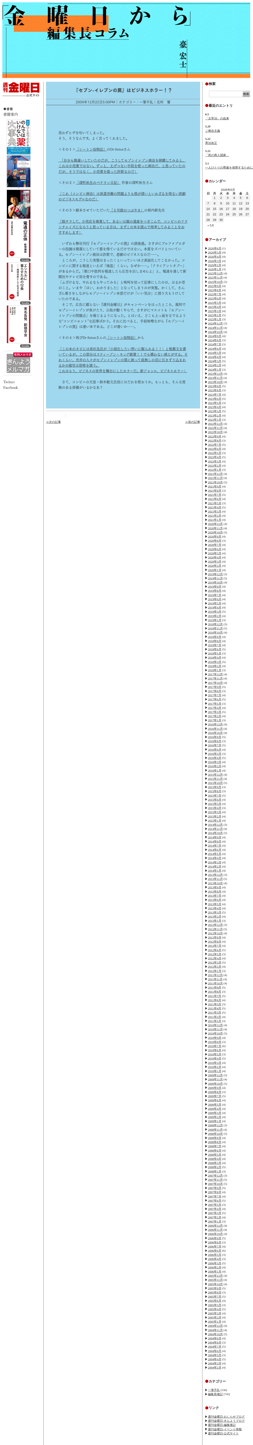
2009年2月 (214, 1117)
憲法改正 (211, 143)
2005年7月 (214, 1296)
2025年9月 (214, 286)
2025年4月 (214, 307)
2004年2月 (214, 1367)
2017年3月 (214, 712)
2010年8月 (214, 1042)
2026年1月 (214, 269)
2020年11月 (215, 528)
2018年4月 (214, 657)
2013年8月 (214, 891)
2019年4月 (214, 607)
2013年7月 (214, 895)
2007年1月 (214, 1221)
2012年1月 (214, 971)
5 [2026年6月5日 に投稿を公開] (241, 198)
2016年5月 (214, 753)
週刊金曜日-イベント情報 (225, 1429)
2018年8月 (214, 641)
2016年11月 (215, 728)
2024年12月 (215, 323)
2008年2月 (214, 1167)
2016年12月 (215, 724)
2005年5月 (214, 1305)
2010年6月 (214, 1050)
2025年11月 (215, 277)
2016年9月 (214, 737)
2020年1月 (214, 570)
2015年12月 (215, 774)
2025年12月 (215, 273)
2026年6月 (214, 248)
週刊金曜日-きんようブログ (226, 1420)
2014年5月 (214, 854)
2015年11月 (215, 778)
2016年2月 (214, 766)
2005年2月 (214, 1317)
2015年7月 (214, 795)
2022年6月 (214, 449)
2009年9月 (214, 1088)
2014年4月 (214, 858)
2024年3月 (214, 361)
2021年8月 (214, 490)
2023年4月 (214, 407)
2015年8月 (214, 791)
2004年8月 (214, 1342)
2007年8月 (214, 1192)
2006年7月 (214, 1246)
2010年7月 (214, 1046)
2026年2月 (214, 265)
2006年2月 (214, 1267)
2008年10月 (215, 1133)
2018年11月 (215, 628)
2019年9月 (214, 586)
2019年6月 (214, 599)
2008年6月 (214, 1150)
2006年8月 (214, 1242)
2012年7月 (214, 945)
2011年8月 (214, 991)
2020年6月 (214, 549)
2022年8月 (214, 440)
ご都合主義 (212, 130)
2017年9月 (214, 687)
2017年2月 (214, 716)
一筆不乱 (214, 1390)
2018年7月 (214, 645)
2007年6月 (214, 1200)
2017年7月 (214, 695)
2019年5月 (214, 603)
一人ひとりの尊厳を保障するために (229, 167)
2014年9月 (214, 837)
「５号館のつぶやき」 (127, 210)
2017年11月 (215, 678)
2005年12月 (215, 1275)
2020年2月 (214, 565)
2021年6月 (214, 499)
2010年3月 (214, 1063)
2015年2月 (214, 816)
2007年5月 (214, 1204)
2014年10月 (215, 833)
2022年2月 (214, 465)
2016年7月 (214, 745)
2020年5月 (214, 553)
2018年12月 (215, 624)
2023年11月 (215, 378)
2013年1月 (214, 920)
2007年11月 (215, 1179)
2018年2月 (214, 666)
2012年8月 (214, 941)
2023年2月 (214, 415)
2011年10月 (215, 983)
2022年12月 (215, 423)
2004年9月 (214, 1338)
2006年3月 (214, 1263)
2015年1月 (214, 820)
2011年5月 (214, 1004)
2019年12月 (215, 574)
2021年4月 (214, 507)
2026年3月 (214, 261)
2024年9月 (214, 336)
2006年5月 (214, 1254)
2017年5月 (214, 703)
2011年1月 (214, 1021)
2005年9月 (214, 1288)
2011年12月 (215, 975)
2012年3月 (214, 962)
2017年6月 (214, 699)
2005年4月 (214, 1309)
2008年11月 (215, 1129)
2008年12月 (215, 1125)
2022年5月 (214, 453)
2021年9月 (214, 486)
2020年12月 (215, 524)
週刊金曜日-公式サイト (223, 1433)
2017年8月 (214, 691)
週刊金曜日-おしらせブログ (226, 1416)
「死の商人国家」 (217, 155)
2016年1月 (214, 770)
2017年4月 (214, 708)
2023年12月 (215, 373)
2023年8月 (214, 390)
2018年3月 (214, 662)
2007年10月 (215, 1184)
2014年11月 (215, 829)
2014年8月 (214, 841)
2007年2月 (214, 1217)
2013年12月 (215, 874)
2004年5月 (214, 1355)
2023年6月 (214, 398)
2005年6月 (214, 1300)
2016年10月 (215, 733)
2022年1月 (214, 469)
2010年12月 (215, 1025)
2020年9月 (214, 536)
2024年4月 (214, 357)
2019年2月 (214, 616)
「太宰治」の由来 (217, 118)
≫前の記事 (192, 422)
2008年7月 (214, 1146)
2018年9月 (214, 637)
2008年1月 (214, 1171)
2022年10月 (215, 432)
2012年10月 (215, 933)
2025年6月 (214, 298)
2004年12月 (215, 1325)
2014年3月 (214, 862)
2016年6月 (214, 749)
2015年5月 (214, 804)
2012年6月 (214, 950)
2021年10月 (215, 482)
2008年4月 (214, 1159)
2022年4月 (214, 457)
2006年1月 (214, 1271)
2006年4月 (214, 1259)
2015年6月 (214, 799)
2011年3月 (214, 1012)
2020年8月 (214, 540)
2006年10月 (215, 1234)
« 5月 (210, 225)
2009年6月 (214, 1100)
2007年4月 (214, 1209)
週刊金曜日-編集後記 (222, 1425)
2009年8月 (214, 1092)
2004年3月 (214, 1363)
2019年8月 (214, 590)
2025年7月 (214, 294)
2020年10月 (215, 532)
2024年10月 (215, 332)
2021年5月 (214, 503)
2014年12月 (215, 824)
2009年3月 (214, 1113)
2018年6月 (214, 649)
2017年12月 (215, 674)
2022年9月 (214, 436)
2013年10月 (215, 883)
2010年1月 (214, 1071)
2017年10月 (215, 682)
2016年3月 (214, 762)
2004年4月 (214, 1359)
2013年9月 (214, 887)
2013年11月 (215, 879)
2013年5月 (214, 904)
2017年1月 (214, 720)
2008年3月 (214, 1163)
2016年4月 (214, 758)
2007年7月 (214, 1196)
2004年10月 (215, 1334)
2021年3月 (214, 511)
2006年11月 (215, 1229)
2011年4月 (214, 1008)
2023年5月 (214, 403)
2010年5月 (214, 1054)
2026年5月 (214, 252)
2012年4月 (214, 958)
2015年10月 (215, 783)
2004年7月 (214, 1346)
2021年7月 (214, 494)
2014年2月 (214, 866)
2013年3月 (214, 912)
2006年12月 (215, 1225)
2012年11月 (215, 929)
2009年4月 (214, 1108)
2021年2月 (214, 515)
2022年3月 (214, 461)
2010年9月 (214, 1037)
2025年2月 (214, 315)
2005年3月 (214, 1313)
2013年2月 (214, 916)
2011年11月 (215, 979)
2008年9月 (214, 1138)
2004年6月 (214, 1351)
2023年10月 (215, 382)
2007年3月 (214, 1213)
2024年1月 (214, 369)
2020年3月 (214, 561)
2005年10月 (215, 1284)
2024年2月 (214, 365)
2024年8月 (214, 340)
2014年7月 (214, 845)
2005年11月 (215, 1280)
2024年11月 (215, 328)
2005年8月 (214, 1292)
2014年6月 (214, 849)
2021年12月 (215, 474)
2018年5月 (214, 653)
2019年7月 (214, 595)
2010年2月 (214, 1067)
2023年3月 (214, 411)
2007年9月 (214, 1188)
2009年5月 (214, 1104)
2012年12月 (215, 925)
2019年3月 (214, 611)
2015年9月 (214, 787)
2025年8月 (214, 290)
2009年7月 (214, 1096)
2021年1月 (214, 519)
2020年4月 (214, 557)
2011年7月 (214, 996)
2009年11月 (215, 1079)
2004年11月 (215, 1330)
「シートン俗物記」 (91, 149)
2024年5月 (214, 353)
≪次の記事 (53, 422)
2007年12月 (215, 1175)
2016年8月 (214, 741)
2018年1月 (214, 670)
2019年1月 (214, 620)
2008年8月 (214, 1142)
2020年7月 (214, 544)
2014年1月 (214, 870)
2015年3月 (214, 812)
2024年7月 (214, 344)
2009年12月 (215, 1075)
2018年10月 (215, 632)
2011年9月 (214, 987)
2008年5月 (214, 1154)
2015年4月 (214, 808)
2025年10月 (215, 282)
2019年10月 (215, 582)
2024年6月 (214, 348)
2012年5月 (214, 954)
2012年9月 (214, 937)
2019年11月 (215, 578)
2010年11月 (215, 1029)
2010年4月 (214, 1058)
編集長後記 (215, 1394)
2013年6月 (214, 899)
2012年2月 (214, 966)
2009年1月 (214, 1121)
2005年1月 (214, 1321)
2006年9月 (214, 1238)
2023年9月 (214, 386)
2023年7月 (214, 394)
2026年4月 (214, 256)
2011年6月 (214, 1000)
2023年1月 (214, 419)
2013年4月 (214, 908)
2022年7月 (214, 444)
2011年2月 (214, 1017)
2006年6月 (214, 1250)
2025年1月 (214, 319)
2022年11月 (215, 428)
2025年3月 (214, 311)
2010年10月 (215, 1033)
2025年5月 (214, 302)
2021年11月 (215, 478)
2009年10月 (215, 1083)
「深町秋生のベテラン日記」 (98, 182)
